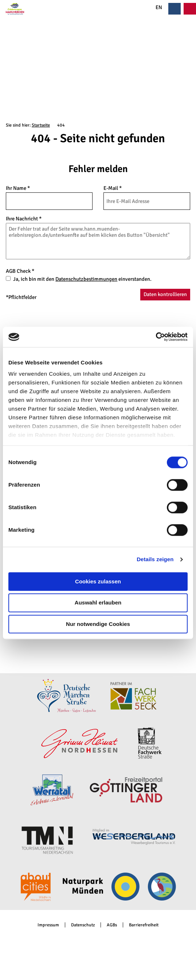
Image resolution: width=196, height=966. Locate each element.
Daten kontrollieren (165, 294)
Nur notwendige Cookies (98, 624)
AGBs (112, 925)
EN (154, 7)
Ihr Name (18, 188)
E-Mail (112, 188)
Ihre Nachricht (24, 218)
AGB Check (20, 271)
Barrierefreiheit (143, 925)
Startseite (41, 125)
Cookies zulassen (98, 581)
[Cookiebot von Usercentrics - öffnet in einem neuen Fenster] (156, 337)
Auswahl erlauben (98, 603)
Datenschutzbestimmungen (86, 279)
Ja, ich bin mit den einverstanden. (82, 279)
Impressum (48, 925)
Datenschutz (83, 925)
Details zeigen (155, 559)
